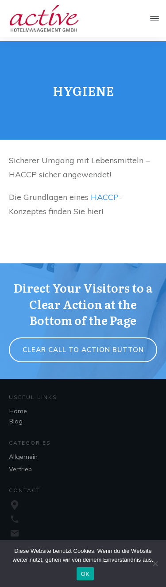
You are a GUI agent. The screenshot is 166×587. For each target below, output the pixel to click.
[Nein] (155, 563)
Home (18, 407)
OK (85, 574)
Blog (16, 418)
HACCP (104, 193)
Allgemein (23, 453)
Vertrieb (20, 466)
